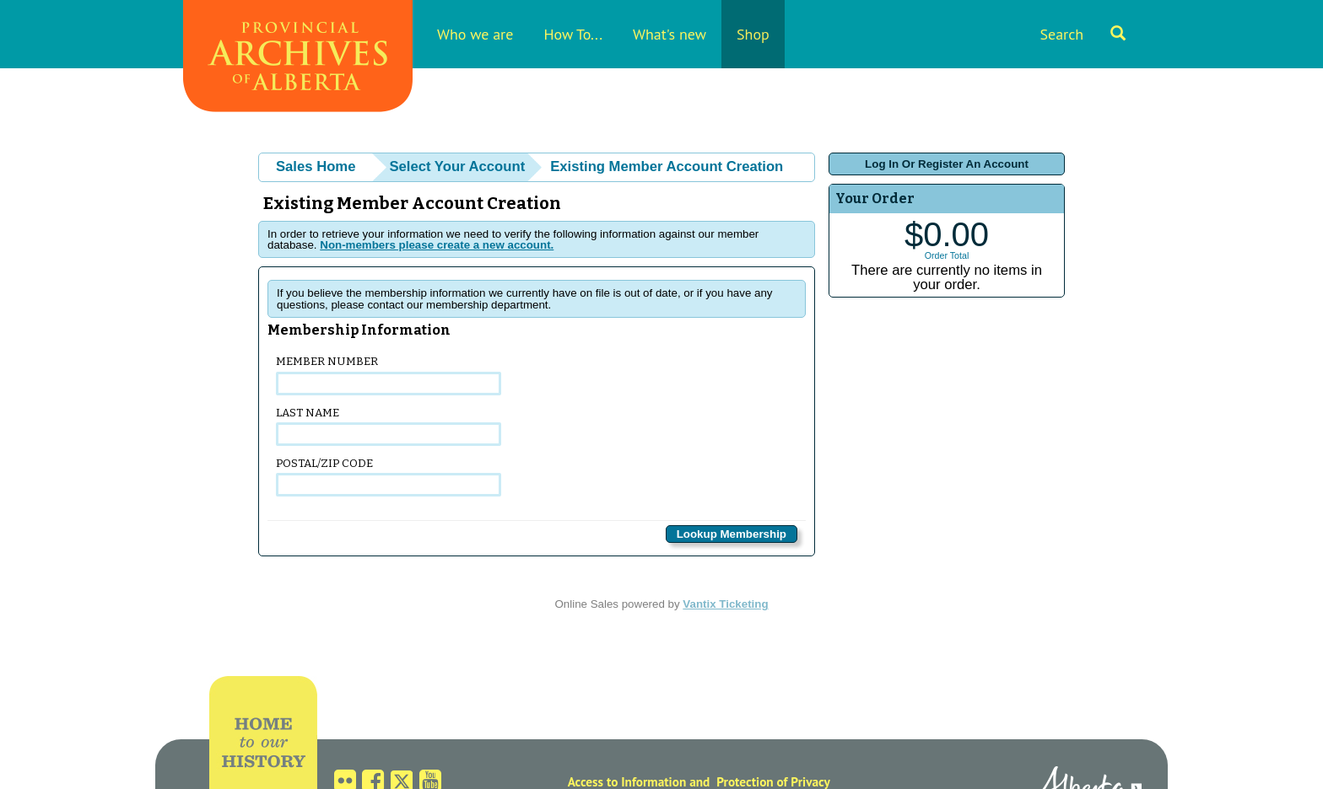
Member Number (388, 374)
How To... (572, 34)
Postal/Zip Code (388, 476)
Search (1083, 34)
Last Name (388, 426)
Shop (753, 34)
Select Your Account (457, 166)
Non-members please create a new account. (437, 245)
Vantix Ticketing (725, 604)
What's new (669, 34)
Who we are (475, 34)
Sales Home (315, 166)
